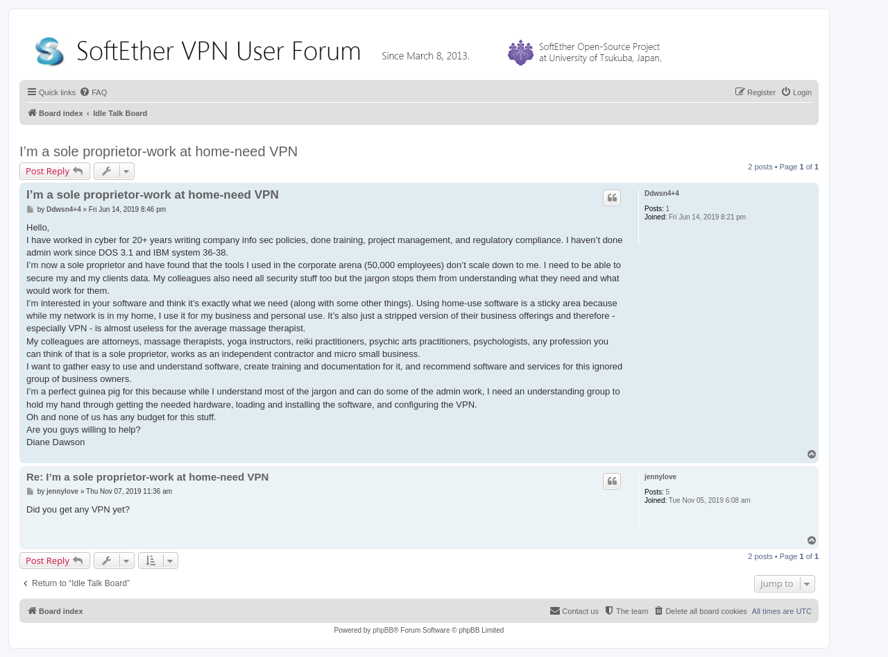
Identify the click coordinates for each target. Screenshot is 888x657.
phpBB (383, 630)
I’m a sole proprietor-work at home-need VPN (158, 151)
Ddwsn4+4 (661, 193)
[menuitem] (93, 92)
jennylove (660, 477)
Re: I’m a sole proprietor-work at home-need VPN (147, 477)
